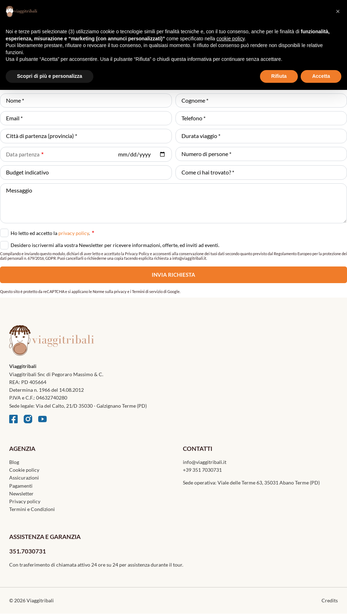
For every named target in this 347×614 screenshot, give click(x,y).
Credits (330, 600)
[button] (337, 11)
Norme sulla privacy (110, 291)
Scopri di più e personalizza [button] (49, 76)
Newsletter (21, 493)
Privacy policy (24, 501)
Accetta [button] (321, 76)
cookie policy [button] (230, 38)
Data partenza (23, 154)
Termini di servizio (147, 291)
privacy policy (73, 233)
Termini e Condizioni (32, 509)
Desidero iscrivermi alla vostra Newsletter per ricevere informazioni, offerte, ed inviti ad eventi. (115, 245)
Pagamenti (21, 486)
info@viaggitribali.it (204, 462)
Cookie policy (24, 470)
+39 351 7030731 (202, 470)
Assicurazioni (24, 478)
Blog (14, 462)
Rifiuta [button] (279, 76)
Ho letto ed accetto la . (52, 232)
